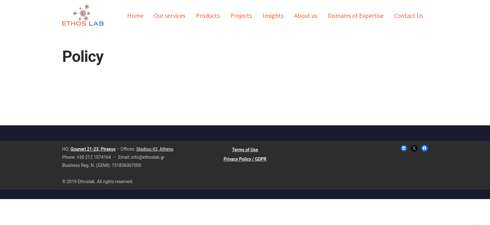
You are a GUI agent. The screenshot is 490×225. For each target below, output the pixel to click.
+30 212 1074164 (94, 157)
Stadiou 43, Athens (154, 149)
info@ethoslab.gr (148, 157)
